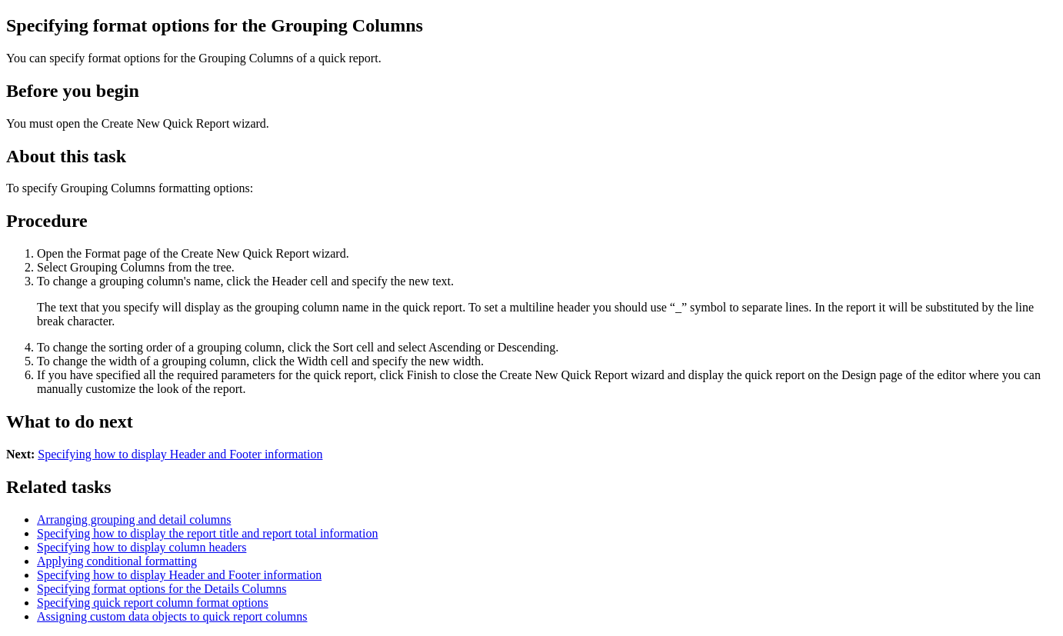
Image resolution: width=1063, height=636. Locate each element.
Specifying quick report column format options (152, 602)
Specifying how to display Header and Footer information (180, 454)
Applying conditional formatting (117, 561)
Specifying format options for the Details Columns (161, 588)
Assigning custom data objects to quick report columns (172, 616)
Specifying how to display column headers (141, 547)
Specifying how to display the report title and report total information (207, 533)
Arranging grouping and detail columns (134, 519)
